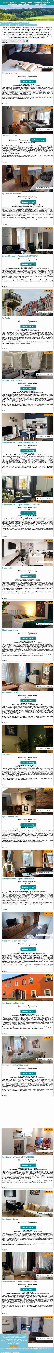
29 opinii (42, 1293)
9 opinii (36, 206)
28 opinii (36, 704)
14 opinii (38, 1077)
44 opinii (35, 85)
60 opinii (38, 953)
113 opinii (33, 767)
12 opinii (42, 268)
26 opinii (40, 891)
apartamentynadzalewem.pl (46, 1)
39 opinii (33, 580)
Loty (5, 25)
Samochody (14, 25)
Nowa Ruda (48, 46)
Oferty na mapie (15, 22)
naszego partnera (29, 98)
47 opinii (37, 1015)
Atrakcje (23, 25)
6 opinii (36, 392)
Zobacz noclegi (28, 81)
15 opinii (40, 1169)
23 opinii (35, 642)
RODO (17, 1343)
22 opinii (42, 455)
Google (10, 1336)
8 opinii (42, 517)
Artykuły (32, 25)
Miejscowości (25, 22)
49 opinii (32, 330)
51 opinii (35, 1231)
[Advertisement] (27, 1113)
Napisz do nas (48, 1348)
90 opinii (35, 829)
